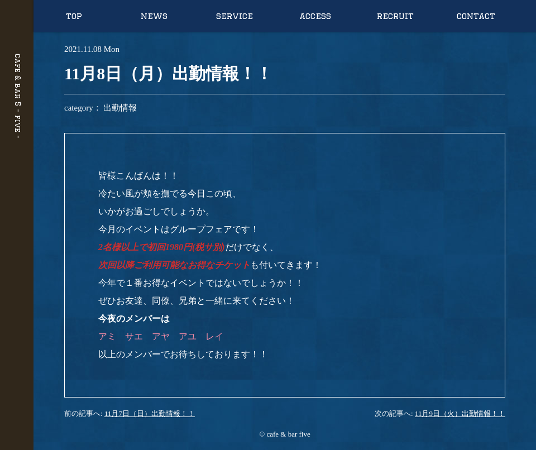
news (154, 16)
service (234, 16)
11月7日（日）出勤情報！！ (149, 413)
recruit (395, 16)
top (74, 16)
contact (476, 16)
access (315, 16)
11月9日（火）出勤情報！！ (460, 413)
